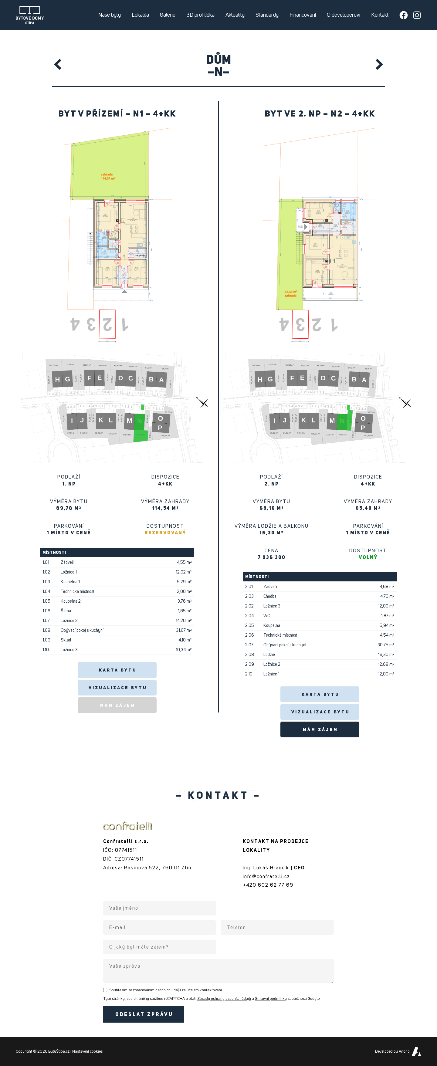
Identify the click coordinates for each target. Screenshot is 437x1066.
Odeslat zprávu (144, 1014)
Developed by (392, 1052)
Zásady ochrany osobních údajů (224, 999)
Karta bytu (118, 670)
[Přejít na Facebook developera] (403, 15)
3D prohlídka (200, 15)
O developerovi (343, 15)
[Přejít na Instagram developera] (417, 15)
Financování (303, 15)
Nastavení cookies (87, 1052)
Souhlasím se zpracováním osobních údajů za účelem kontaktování (165, 990)
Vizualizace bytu (118, 688)
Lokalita (140, 15)
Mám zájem (117, 705)
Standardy (267, 15)
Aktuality (235, 15)
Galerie (167, 15)
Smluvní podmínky (271, 999)
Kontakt (379, 15)
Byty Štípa (30, 15)
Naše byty (109, 15)
